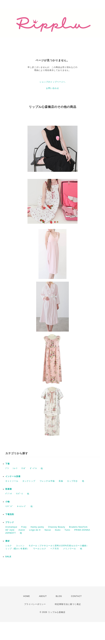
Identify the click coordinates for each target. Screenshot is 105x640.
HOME (26, 596)
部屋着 (8, 489)
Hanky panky (37, 527)
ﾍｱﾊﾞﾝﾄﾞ (9, 506)
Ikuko (57, 530)
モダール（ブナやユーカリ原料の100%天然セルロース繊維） (59, 545)
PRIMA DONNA (82, 530)
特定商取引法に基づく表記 (68, 604)
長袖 (61, 481)
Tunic (67, 530)
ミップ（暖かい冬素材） (17, 548)
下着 (7, 464)
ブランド (9, 522)
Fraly (24, 527)
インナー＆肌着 (12, 476)
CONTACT (76, 596)
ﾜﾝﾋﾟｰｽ (19, 494)
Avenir (21, 530)
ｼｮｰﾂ (15, 468)
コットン (20, 545)
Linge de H (34, 530)
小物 (7, 502)
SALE (8, 556)
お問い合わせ (52, 88)
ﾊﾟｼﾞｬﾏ (8, 494)
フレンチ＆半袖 (47, 481)
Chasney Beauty (56, 527)
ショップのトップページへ (53, 82)
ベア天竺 (54, 548)
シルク (8, 545)
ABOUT (43, 596)
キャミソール (11, 481)
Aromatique (11, 527)
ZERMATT (10, 533)
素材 (7, 541)
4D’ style (9, 530)
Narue (47, 530)
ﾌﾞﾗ (7, 468)
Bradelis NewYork (78, 527)
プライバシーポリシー (35, 604)
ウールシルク (39, 548)
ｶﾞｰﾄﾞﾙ (33, 468)
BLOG (59, 596)
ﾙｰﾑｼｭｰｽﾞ (21, 506)
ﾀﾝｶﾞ (24, 468)
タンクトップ (28, 481)
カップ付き (72, 481)
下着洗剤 (9, 514)
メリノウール (69, 548)
